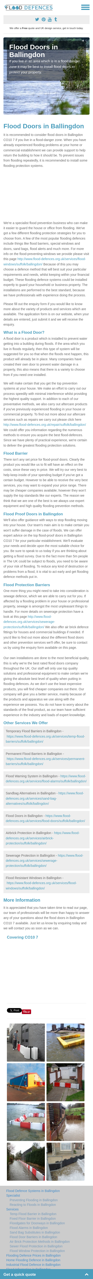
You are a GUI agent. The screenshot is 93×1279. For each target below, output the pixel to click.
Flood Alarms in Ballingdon (29, 1228)
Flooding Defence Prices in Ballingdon (33, 1255)
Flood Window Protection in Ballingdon (37, 1251)
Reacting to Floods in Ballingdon (33, 1205)
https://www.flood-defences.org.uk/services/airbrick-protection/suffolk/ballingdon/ (43, 838)
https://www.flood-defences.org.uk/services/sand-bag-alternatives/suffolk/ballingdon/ (45, 798)
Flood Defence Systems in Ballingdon (33, 1191)
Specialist (13, 1195)
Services (12, 1209)
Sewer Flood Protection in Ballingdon (36, 1246)
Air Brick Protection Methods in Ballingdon (40, 1241)
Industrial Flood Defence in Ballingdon (33, 1265)
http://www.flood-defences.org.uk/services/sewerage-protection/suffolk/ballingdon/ (29, 622)
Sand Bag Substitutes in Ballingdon (35, 1232)
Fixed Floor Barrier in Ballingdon (33, 1218)
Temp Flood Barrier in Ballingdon (33, 1214)
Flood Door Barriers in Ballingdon (33, 1237)
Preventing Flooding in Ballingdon (34, 1200)
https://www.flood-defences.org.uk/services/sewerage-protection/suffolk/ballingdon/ (44, 861)
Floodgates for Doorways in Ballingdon (37, 1223)
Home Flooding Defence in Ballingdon (33, 1260)
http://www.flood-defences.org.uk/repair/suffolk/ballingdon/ (44, 424)
